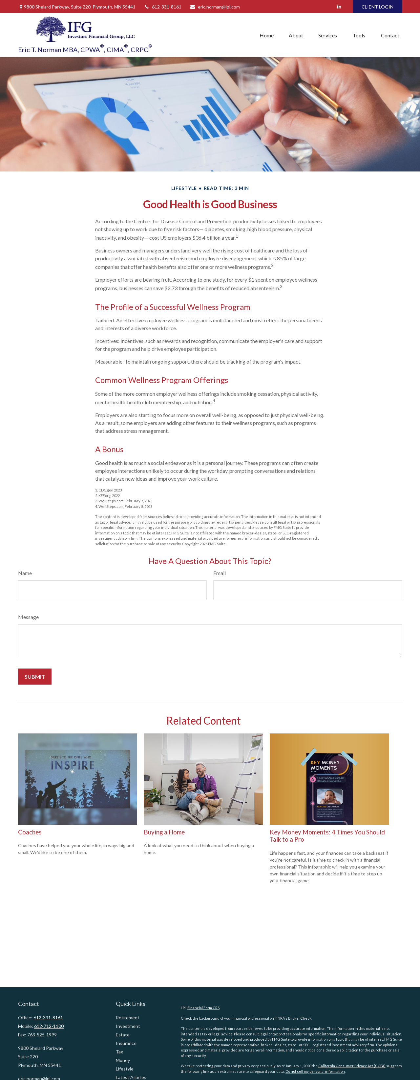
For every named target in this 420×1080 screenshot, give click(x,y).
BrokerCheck (299, 1018)
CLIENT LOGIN (377, 7)
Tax (119, 1051)
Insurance (126, 1043)
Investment (128, 1026)
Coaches (30, 832)
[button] (266, 35)
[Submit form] (35, 677)
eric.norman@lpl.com (215, 7)
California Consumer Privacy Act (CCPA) (352, 1066)
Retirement (127, 1017)
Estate (123, 1034)
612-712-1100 (49, 1026)
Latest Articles (131, 1077)
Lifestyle (125, 1068)
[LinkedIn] (339, 6)
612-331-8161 (162, 7)
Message (28, 617)
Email (219, 573)
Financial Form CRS (203, 1008)
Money (123, 1060)
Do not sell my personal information (315, 1071)
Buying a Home (164, 832)
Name (25, 573)
